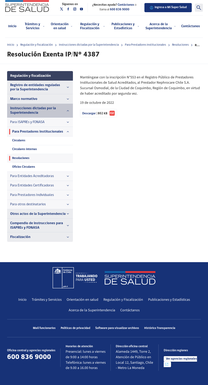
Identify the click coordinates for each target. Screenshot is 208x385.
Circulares (18, 140)
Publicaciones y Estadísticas (169, 299)
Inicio (12, 26)
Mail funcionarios (44, 328)
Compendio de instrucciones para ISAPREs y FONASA (40, 225)
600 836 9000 (119, 9)
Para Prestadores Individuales (40, 195)
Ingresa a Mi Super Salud (168, 8)
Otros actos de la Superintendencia (40, 214)
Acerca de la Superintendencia (92, 310)
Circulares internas (24, 149)
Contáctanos (190, 26)
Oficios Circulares (23, 167)
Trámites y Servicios (47, 299)
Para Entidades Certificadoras (40, 186)
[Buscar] (199, 8)
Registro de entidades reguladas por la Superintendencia (40, 87)
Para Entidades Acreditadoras (40, 176)
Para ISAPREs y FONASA (40, 122)
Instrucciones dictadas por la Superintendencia (89, 45)
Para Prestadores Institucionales (145, 45)
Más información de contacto (30, 364)
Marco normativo (40, 99)
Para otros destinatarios (40, 204)
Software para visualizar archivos (117, 328)
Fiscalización (40, 237)
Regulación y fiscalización (36, 45)
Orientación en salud (82, 299)
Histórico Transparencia (159, 328)
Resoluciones (180, 45)
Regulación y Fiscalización (123, 299)
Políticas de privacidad (75, 328)
